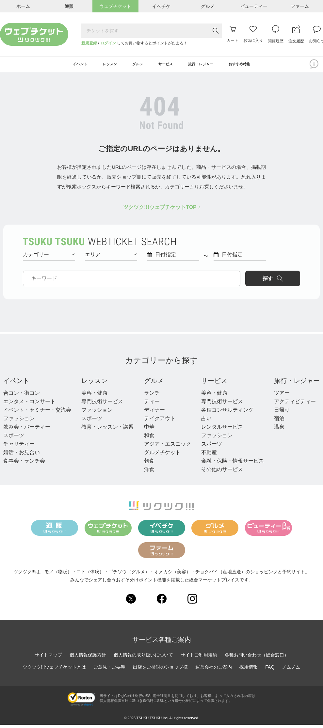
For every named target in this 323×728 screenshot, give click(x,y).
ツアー (282, 396)
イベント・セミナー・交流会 (37, 413)
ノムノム (291, 670)
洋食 (149, 472)
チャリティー (19, 447)
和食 (149, 438)
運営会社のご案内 (213, 670)
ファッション (19, 421)
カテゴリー (48, 258)
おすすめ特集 (259, 66)
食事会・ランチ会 (24, 464)
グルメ (154, 384)
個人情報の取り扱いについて (143, 658)
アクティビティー (295, 404)
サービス (214, 384)
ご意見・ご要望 (109, 670)
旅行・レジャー (297, 384)
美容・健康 (94, 396)
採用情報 (248, 670)
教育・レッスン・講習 (107, 430)
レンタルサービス (222, 430)
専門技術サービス (102, 404)
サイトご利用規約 (199, 658)
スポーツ (13, 438)
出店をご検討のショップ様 (160, 670)
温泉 (279, 430)
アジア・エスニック (167, 447)
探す (273, 282)
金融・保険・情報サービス (232, 464)
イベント (16, 384)
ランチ (152, 396)
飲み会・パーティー (26, 430)
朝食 (149, 464)
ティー (152, 404)
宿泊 (279, 421)
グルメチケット (162, 455)
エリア (111, 258)
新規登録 (89, 43)
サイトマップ (48, 658)
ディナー (154, 413)
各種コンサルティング (227, 413)
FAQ (269, 670)
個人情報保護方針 (88, 658)
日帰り (282, 413)
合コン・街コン (21, 396)
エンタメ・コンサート (29, 404)
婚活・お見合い (21, 455)
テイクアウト (159, 421)
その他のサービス (222, 472)
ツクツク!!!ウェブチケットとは (54, 670)
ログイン (108, 43)
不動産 (209, 455)
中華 (149, 430)
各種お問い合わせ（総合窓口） (257, 658)
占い (206, 421)
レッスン (94, 384)
